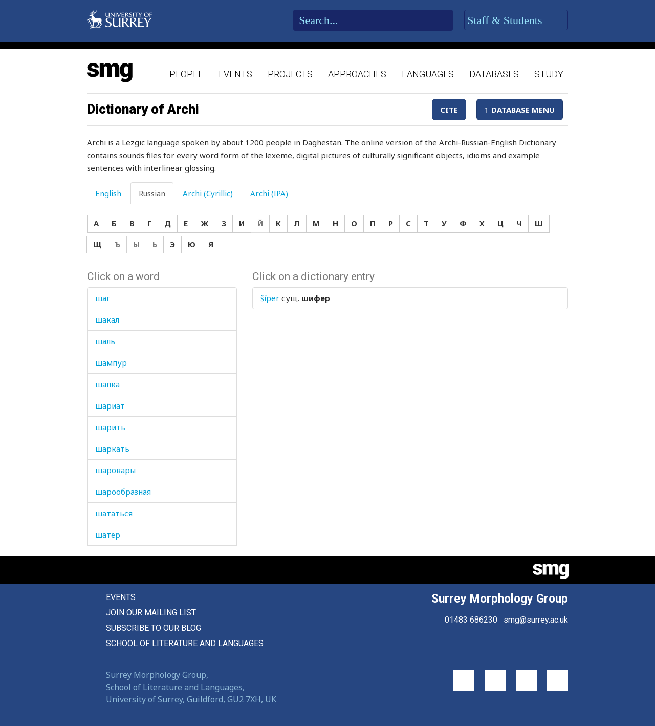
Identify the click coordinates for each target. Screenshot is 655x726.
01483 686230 (471, 620)
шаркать (112, 448)
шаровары (115, 470)
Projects (290, 74)
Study (548, 74)
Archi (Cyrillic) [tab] (208, 193)
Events (235, 74)
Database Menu (520, 109)
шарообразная (123, 491)
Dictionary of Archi (143, 109)
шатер (107, 534)
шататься (114, 513)
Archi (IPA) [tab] (269, 193)
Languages (428, 74)
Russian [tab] (152, 193)
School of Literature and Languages (185, 643)
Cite (449, 109)
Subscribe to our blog (153, 628)
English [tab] (108, 193)
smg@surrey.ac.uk (536, 620)
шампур (111, 362)
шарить (110, 427)
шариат (110, 405)
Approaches (357, 74)
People (186, 74)
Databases (494, 74)
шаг (102, 298)
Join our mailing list (151, 612)
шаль (105, 341)
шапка (107, 384)
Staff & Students (516, 20)
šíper (269, 298)
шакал (107, 319)
